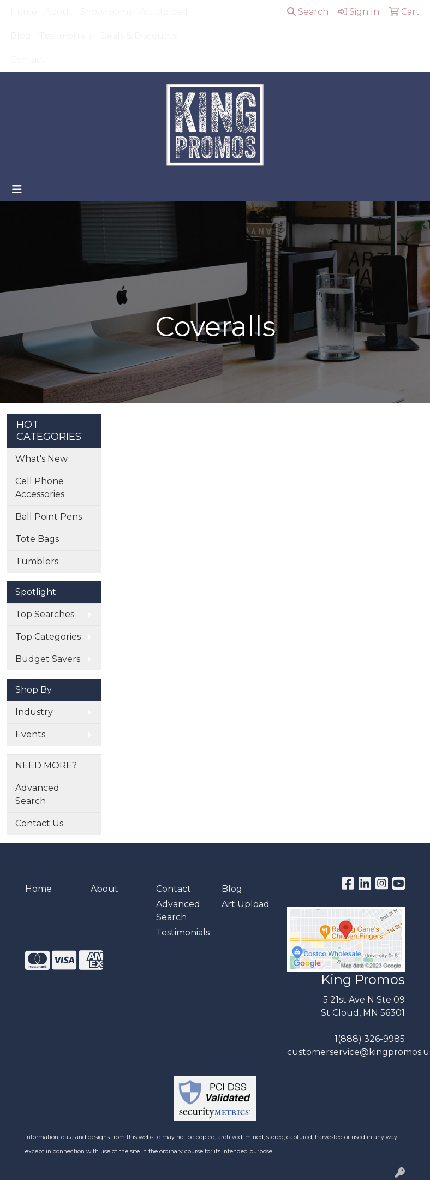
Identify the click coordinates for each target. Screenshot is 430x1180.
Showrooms (106, 12)
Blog (20, 36)
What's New (41, 459)
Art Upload (164, 12)
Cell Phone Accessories (39, 487)
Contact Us (39, 823)
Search (308, 12)
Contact (27, 60)
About (59, 12)
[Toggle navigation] (16, 189)
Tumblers (36, 561)
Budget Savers (47, 659)
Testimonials (65, 36)
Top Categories (48, 636)
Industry (34, 712)
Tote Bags (37, 539)
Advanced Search (37, 794)
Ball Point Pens (48, 516)
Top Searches (44, 614)
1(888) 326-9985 (370, 1039)
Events (30, 734)
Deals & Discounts (138, 36)
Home (23, 12)
